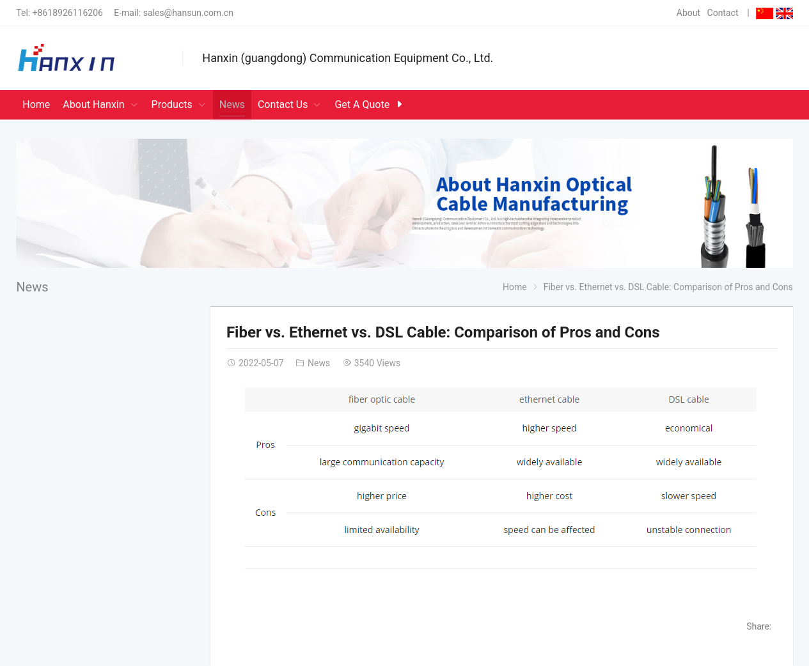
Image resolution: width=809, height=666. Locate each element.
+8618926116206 (68, 13)
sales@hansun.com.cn (188, 13)
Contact (723, 13)
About (688, 13)
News (32, 287)
